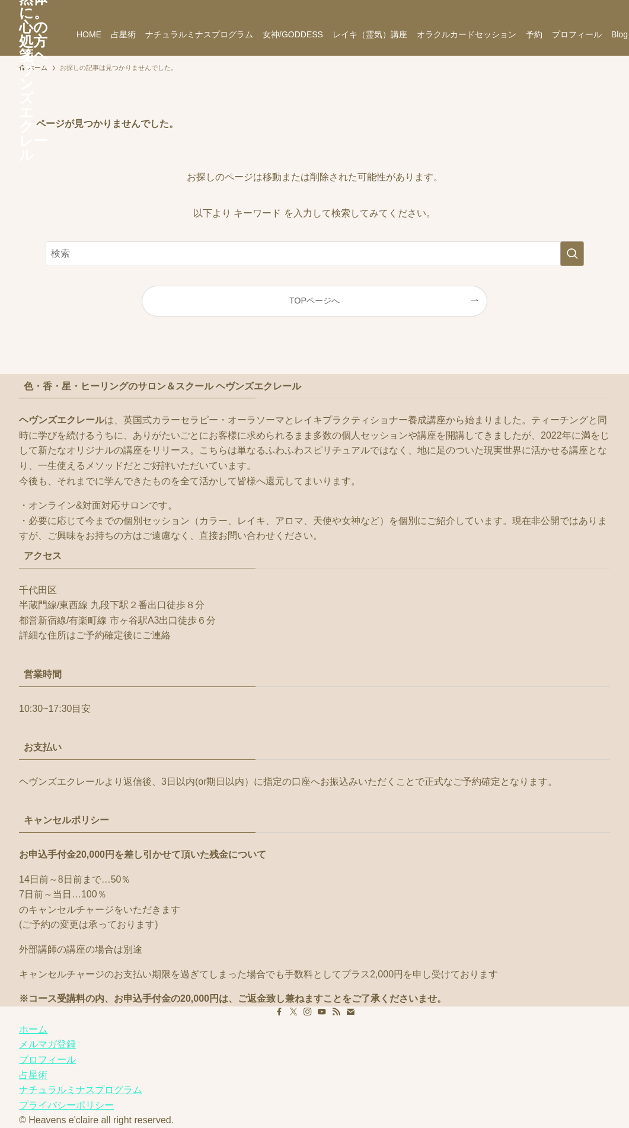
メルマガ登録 (47, 1044)
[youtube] (556, 6)
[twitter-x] (525, 6)
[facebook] (510, 6)
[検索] (602, 6)
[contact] (587, 6)
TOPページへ (314, 300)
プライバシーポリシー (66, 1105)
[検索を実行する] (572, 253)
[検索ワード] (315, 253)
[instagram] (540, 6)
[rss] (571, 6)
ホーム (33, 1029)
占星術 (33, 1075)
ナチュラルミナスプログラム (80, 1090)
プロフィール (47, 1059)
